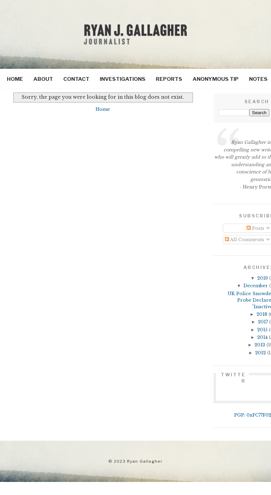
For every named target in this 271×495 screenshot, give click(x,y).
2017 (263, 321)
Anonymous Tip (216, 79)
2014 (263, 337)
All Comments (244, 239)
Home (15, 79)
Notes (258, 79)
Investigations (122, 79)
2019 (263, 278)
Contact (76, 79)
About (43, 79)
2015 (263, 329)
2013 (260, 344)
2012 (261, 352)
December (256, 285)
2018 (263, 314)
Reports (169, 79)
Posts (255, 228)
